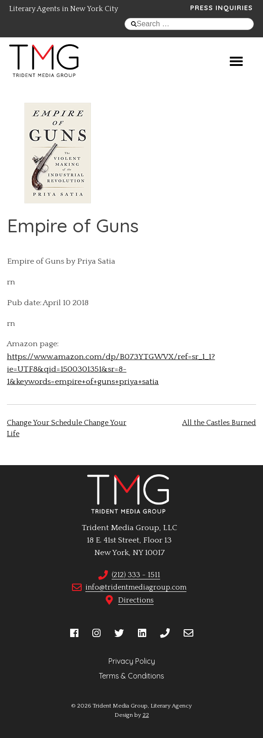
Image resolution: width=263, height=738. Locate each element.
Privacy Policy (131, 661)
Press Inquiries (221, 8)
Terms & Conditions (131, 675)
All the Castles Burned (219, 423)
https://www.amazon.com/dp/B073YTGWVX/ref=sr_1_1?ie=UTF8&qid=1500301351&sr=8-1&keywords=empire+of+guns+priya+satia (111, 369)
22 (146, 715)
